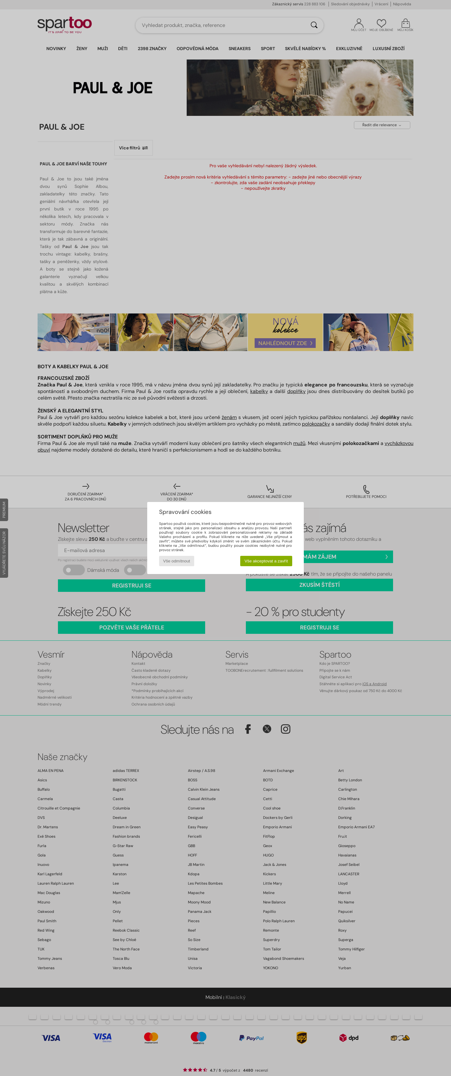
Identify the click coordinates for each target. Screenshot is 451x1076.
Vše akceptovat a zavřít (266, 561)
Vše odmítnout (176, 561)
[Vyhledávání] (314, 25)
